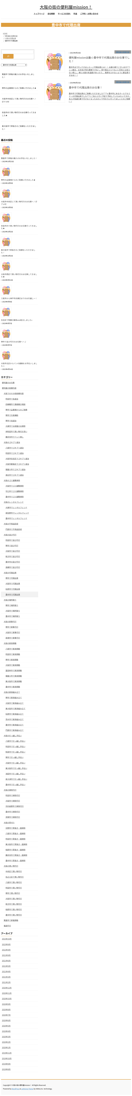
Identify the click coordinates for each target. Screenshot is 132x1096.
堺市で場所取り (12, 605)
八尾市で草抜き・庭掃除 (15, 833)
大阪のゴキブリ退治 (12, 442)
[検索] (8, 56)
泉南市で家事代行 (13, 638)
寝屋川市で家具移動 (14, 676)
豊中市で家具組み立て (15, 724)
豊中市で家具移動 (13, 686)
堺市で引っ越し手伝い (15, 757)
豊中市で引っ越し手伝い (15, 784)
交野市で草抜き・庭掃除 (15, 828)
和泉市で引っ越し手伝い (15, 752)
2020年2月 (6, 1042)
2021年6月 (6, 960)
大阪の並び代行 (10, 534)
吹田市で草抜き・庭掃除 (15, 839)
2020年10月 (7, 998)
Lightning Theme (27, 1089)
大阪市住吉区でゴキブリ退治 (17, 458)
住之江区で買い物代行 (15, 877)
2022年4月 (6, 950)
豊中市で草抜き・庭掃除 (15, 860)
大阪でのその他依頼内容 (14, 393)
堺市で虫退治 (11, 420)
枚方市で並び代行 (13, 556)
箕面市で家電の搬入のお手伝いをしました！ (18, 75)
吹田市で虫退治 (12, 399)
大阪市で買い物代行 (14, 898)
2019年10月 (7, 1058)
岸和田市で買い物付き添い (16, 431)
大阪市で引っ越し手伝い (15, 763)
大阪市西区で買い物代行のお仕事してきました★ (19, 275)
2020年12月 (7, 987)
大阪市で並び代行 (13, 551)
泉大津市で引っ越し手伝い (16, 779)
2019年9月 (6, 1064)
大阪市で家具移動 (13, 665)
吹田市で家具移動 (13, 654)
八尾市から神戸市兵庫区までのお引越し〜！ (19, 298)
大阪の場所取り (10, 600)
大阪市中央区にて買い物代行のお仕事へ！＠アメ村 (19, 100)
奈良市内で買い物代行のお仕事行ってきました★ (19, 114)
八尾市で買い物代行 (14, 882)
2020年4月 (6, 1031)
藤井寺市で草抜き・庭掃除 (16, 855)
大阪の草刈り (9, 822)
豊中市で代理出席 (13, 594)
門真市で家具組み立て (15, 730)
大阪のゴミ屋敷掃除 (12, 480)
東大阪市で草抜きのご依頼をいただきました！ (19, 127)
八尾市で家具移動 (13, 648)
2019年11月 (7, 1053)
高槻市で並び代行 (13, 567)
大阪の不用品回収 (11, 523)
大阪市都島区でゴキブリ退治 (17, 464)
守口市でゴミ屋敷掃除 (15, 491)
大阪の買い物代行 (11, 866)
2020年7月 (6, 1015)
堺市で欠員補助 (12, 415)
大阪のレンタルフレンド (14, 502)
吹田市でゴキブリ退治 (15, 453)
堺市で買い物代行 (13, 893)
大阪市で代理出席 (13, 583)
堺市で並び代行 (12, 545)
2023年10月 (7, 939)
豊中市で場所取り (13, 616)
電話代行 (7, 925)
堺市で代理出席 (12, 578)
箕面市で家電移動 (11, 920)
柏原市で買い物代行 (14, 909)
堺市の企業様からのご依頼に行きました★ (19, 88)
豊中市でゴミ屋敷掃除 (15, 496)
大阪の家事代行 (10, 621)
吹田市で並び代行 (13, 540)
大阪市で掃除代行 (13, 800)
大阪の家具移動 (10, 643)
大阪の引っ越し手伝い (13, 735)
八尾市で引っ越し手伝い (15, 741)
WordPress (15, 1089)
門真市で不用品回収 (14, 529)
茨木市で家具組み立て (15, 719)
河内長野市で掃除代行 (15, 806)
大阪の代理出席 (10, 572)
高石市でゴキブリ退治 (15, 475)
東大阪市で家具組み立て (15, 708)
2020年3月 (6, 1036)
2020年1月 (6, 1047)
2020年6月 (6, 1020)
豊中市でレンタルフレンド (16, 518)
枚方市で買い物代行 (14, 904)
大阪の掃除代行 (10, 790)
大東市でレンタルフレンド (16, 507)
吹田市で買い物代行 (14, 887)
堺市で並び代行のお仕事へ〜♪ (13, 341)
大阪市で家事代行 (13, 632)
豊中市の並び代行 (13, 562)
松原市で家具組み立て (15, 714)
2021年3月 (6, 977)
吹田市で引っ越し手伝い (15, 746)
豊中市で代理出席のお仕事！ (85, 87)
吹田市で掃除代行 (13, 795)
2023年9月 (6, 944)
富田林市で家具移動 (14, 670)
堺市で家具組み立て (14, 697)
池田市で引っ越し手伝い (15, 773)
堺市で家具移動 (12, 659)
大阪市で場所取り (13, 610)
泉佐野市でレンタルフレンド (17, 513)
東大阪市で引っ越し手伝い (16, 768)
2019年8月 (6, 1069)
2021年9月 (6, 955)
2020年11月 (7, 993)
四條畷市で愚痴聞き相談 (15, 404)
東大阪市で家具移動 (14, 681)
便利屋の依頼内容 (122, 52)
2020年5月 (6, 1026)
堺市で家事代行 (12, 627)
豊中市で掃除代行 (13, 811)
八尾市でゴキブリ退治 (15, 447)
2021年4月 (6, 971)
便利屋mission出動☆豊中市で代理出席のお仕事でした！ (99, 59)
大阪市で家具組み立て (15, 703)
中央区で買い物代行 (14, 871)
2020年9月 (6, 1004)
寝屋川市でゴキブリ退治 (15, 469)
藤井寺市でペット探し (15, 437)
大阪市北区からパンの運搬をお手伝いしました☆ (19, 364)
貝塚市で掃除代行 (13, 817)
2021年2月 (6, 982)
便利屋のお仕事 (8, 382)
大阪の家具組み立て (12, 692)
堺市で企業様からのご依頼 (16, 409)
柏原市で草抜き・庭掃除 (15, 849)
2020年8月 (6, 1009)
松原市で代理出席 (13, 589)
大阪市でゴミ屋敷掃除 (15, 486)
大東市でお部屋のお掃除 (15, 426)
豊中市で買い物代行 (14, 915)
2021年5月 (6, 966)
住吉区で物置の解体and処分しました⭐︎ (16, 320)
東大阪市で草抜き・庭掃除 (16, 844)
